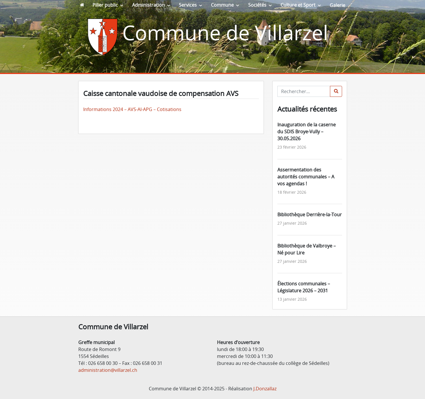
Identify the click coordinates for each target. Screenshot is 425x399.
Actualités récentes (307, 109)
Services (188, 5)
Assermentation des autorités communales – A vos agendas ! (305, 177)
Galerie (337, 5)
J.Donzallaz (264, 388)
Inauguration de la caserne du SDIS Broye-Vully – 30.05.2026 (306, 131)
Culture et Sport (298, 5)
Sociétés (257, 5)
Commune (222, 5)
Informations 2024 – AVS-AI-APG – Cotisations (132, 109)
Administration (148, 5)
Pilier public (105, 5)
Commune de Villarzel (225, 32)
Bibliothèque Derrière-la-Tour (309, 214)
